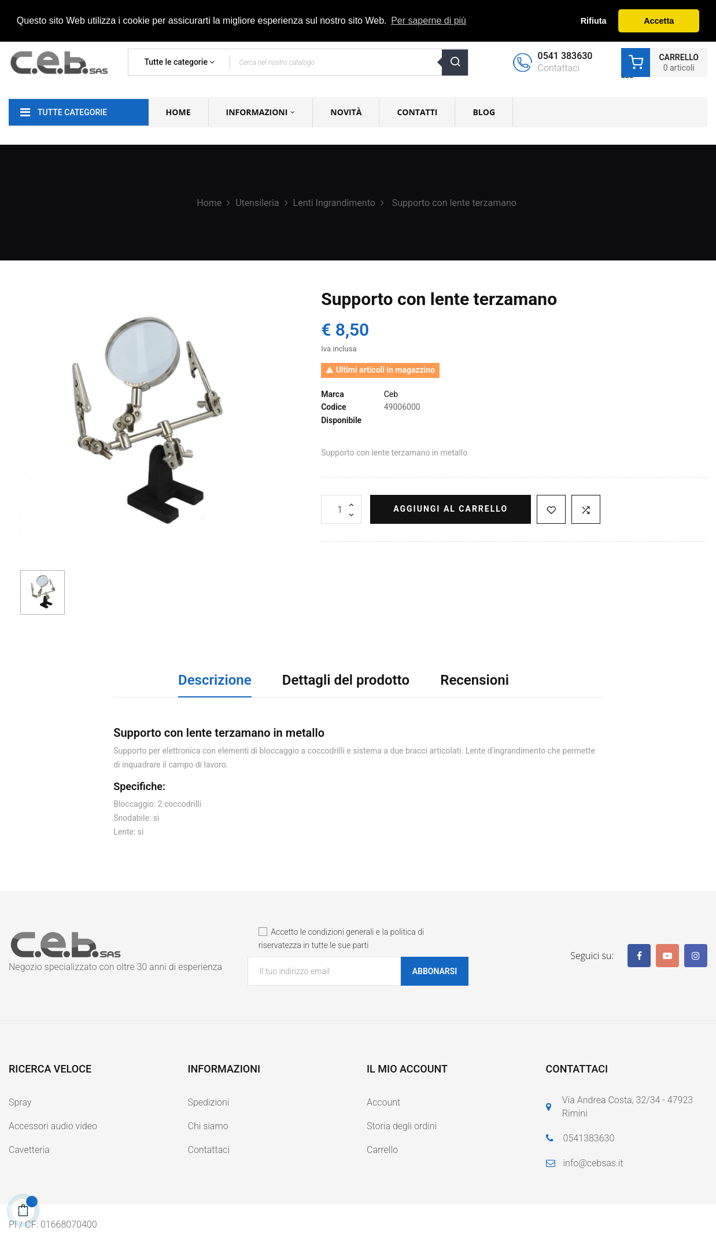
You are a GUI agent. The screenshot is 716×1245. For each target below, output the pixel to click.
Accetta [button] (659, 20)
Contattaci (209, 1149)
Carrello (382, 1149)
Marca (332, 394)
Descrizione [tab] (215, 680)
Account (383, 1102)
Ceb (391, 394)
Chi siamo (208, 1126)
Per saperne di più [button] (428, 20)
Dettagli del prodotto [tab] (345, 680)
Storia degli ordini (402, 1126)
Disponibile (341, 420)
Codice (333, 407)
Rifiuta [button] (594, 20)
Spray (20, 1102)
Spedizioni (209, 1102)
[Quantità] (341, 509)
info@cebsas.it (593, 1163)
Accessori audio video (53, 1126)
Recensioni (474, 680)
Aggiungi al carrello (450, 508)
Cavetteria (29, 1149)
